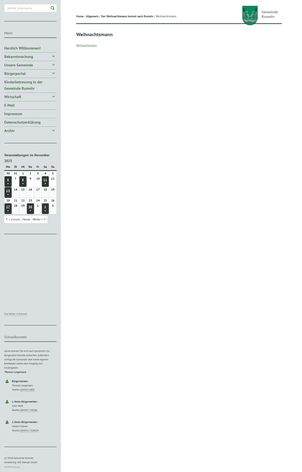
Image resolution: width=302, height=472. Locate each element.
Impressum (13, 113)
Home (80, 16)
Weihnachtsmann (86, 45)
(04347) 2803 (27, 389)
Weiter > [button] (39, 219)
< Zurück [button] (12, 219)
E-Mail (9, 105)
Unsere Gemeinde (30, 65)
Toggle (68, 6)
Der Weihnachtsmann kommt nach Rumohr (127, 16)
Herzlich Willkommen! (22, 48)
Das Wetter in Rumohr (15, 314)
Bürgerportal (30, 73)
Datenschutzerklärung (22, 122)
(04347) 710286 (28, 410)
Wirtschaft (30, 96)
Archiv (30, 130)
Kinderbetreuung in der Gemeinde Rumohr (23, 85)
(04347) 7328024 (29, 430)
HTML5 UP (16, 467)
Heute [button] (26, 219)
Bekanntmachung (30, 56)
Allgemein (92, 16)
